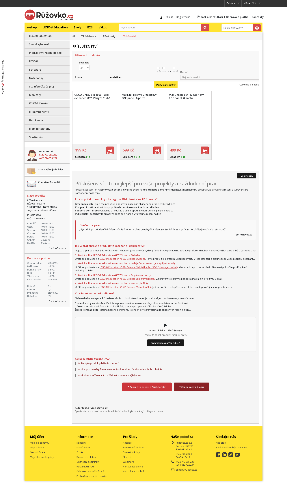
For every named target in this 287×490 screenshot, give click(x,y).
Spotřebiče (36, 137)
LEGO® (33, 61)
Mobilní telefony (39, 128)
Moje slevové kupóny (42, 457)
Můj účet (37, 436)
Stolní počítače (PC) (41, 86)
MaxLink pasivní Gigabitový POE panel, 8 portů (186, 96)
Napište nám (83, 447)
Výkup (103, 27)
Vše (159, 71)
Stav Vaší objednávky (50, 169)
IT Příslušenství (38, 103)
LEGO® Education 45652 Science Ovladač (122, 258)
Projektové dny (131, 452)
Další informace (57, 248)
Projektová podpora (134, 447)
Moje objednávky (39, 442)
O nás (80, 452)
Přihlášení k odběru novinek (231, 447)
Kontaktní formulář (49, 182)
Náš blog (220, 442)
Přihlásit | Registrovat (177, 17)
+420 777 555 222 (48, 154)
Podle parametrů (165, 85)
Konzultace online (133, 466)
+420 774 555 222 (48, 158)
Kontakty (258, 17)
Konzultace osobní (133, 471)
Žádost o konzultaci (210, 17)
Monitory (35, 95)
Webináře (128, 461)
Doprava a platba (237, 17)
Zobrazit (84, 62)
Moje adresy (37, 447)
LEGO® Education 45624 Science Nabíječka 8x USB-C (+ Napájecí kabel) (139, 267)
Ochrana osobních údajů (90, 471)
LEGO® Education (55, 27)
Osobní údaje (37, 452)
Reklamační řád (85, 466)
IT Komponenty (39, 112)
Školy (77, 27)
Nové (175, 71)
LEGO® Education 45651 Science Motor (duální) (125, 287)
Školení (127, 457)
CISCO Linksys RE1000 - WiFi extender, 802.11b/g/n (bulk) (92, 96)
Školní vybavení (39, 44)
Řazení (184, 72)
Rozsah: (79, 77)
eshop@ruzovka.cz (186, 469)
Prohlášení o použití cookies (92, 476)
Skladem (167, 71)
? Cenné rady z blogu (191, 387)
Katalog (127, 442)
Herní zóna (36, 120)
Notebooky (36, 78)
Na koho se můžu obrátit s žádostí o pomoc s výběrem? (109, 375)
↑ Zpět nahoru (246, 175)
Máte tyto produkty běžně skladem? (99, 363)
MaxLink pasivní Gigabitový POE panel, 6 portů (139, 96)
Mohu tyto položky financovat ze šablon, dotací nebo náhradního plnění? (120, 369)
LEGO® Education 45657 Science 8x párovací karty (127, 278)
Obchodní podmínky (88, 461)
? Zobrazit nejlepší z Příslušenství (147, 387)
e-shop (32, 27)
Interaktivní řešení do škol (45, 52)
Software (35, 69)
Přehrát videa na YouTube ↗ (165, 342)
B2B (90, 27)
